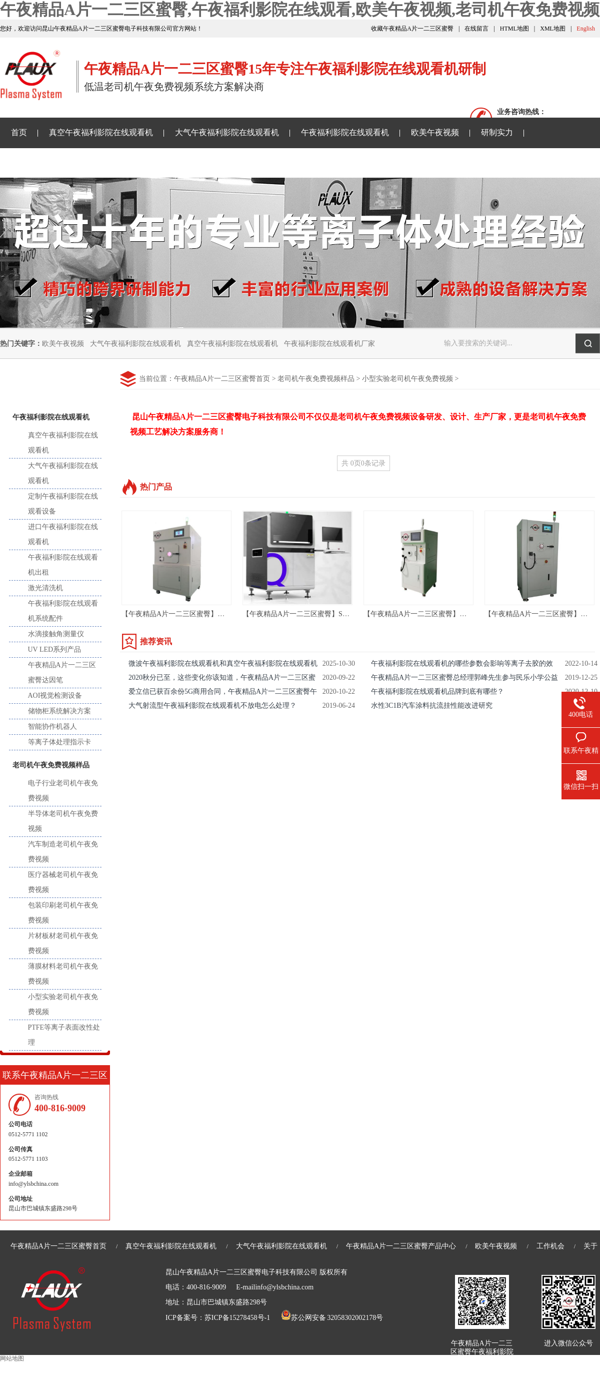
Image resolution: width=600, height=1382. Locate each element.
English (585, 28)
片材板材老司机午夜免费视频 (63, 943)
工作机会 (550, 1246)
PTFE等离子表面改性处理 (64, 1035)
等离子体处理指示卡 (59, 742)
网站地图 (12, 1358)
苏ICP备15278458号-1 (237, 1317)
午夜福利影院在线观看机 (345, 132)
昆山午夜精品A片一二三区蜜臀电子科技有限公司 (242, 1272)
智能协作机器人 (52, 726)
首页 (19, 132)
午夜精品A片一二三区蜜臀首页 (222, 378)
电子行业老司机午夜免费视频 (63, 790)
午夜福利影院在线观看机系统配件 (63, 611)
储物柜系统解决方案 (59, 711)
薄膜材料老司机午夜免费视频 (63, 974)
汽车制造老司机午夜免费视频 (63, 851)
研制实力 (497, 132)
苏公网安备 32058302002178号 (332, 1317)
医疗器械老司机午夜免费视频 (63, 882)
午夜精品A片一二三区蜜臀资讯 (66, 162)
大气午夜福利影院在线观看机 (227, 132)
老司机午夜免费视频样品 (187, 162)
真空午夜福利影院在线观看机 (101, 132)
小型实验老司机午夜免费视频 (407, 378)
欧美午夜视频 (435, 132)
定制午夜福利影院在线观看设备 (63, 504)
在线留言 (476, 28)
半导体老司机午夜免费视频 (63, 821)
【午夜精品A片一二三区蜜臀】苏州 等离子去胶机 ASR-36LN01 (219, 614)
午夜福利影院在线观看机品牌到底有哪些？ (437, 691)
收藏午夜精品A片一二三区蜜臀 (412, 28)
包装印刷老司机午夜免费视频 (63, 912)
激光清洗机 (45, 588)
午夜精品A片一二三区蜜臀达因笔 (62, 672)
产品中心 (55, 385)
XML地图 (553, 28)
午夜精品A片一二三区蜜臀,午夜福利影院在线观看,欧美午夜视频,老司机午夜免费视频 (300, 10)
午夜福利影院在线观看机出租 (63, 565)
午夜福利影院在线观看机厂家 (329, 343)
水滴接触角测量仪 (56, 634)
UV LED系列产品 (55, 649)
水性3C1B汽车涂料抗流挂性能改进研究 (431, 705)
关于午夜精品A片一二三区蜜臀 (308, 162)
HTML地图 (514, 28)
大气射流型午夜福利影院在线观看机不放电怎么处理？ (212, 705)
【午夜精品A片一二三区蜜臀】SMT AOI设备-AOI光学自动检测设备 (347, 614)
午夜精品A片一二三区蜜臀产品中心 (401, 1246)
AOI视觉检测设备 (55, 695)
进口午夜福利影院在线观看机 (63, 534)
